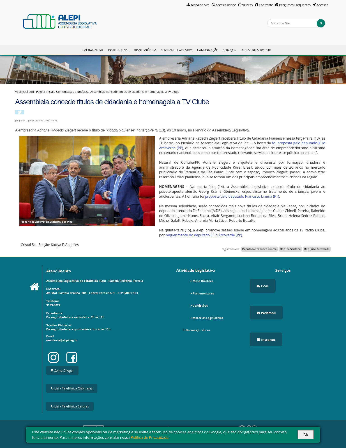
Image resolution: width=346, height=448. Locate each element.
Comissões (200, 305)
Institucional (118, 50)
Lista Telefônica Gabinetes (72, 388)
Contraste (266, 5)
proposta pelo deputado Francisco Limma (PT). (242, 196)
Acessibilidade (226, 5)
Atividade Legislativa (177, 50)
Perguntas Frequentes (295, 5)
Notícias (82, 92)
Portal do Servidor (255, 50)
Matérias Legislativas (208, 318)
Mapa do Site (200, 5)
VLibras (247, 5)
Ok (305, 434)
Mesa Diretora (203, 281)
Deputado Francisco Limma (259, 249)
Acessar (322, 5)
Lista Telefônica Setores (70, 406)
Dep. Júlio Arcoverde (317, 249)
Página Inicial (93, 50)
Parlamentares (203, 293)
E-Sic (263, 286)
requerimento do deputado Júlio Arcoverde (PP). (204, 235)
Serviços (229, 50)
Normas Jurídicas (197, 330)
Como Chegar (62, 370)
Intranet (266, 339)
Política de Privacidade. (150, 437)
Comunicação (207, 50)
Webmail (266, 312)
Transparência (145, 50)
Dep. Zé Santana (290, 249)
